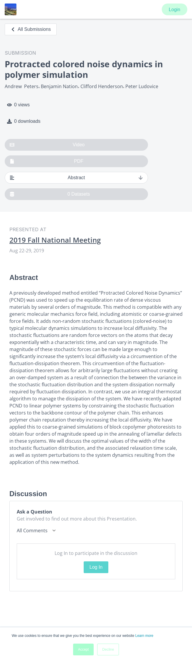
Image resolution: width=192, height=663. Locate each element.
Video (47, 144)
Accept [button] (83, 649)
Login (174, 9)
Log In (96, 567)
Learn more (144, 636)
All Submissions (31, 29)
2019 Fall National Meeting (55, 240)
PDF (46, 161)
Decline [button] (108, 649)
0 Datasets (50, 194)
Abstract (76, 177)
